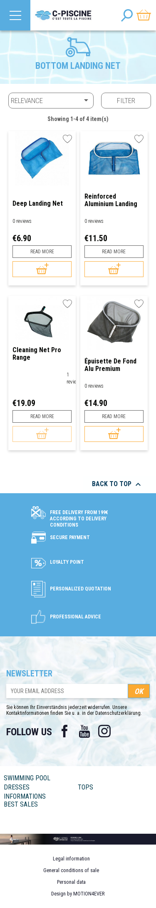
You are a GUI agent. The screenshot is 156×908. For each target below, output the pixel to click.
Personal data (71, 882)
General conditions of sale (71, 870)
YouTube (84, 731)
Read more (42, 252)
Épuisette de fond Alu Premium (110, 365)
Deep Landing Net (37, 203)
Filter (126, 100)
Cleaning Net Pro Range (36, 353)
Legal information (71, 858)
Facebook (64, 731)
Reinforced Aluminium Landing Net (110, 200)
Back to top (117, 484)
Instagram (104, 731)
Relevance (51, 100)
